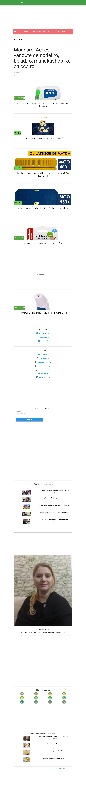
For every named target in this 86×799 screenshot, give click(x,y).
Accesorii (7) (44, 354)
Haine (27, 36)
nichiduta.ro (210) (44, 337)
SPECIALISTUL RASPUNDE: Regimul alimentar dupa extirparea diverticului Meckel (43, 632)
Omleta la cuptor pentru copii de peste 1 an (54, 758)
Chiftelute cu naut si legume (54, 744)
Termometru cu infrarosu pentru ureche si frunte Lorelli (43, 313)
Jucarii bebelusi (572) (44, 370)
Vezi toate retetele (62, 768)
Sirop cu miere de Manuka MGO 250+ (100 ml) (43, 138)
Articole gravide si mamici (22, 31)
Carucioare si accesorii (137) (44, 366)
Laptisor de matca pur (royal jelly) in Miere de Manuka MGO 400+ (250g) (43, 174)
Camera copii (46, 31)
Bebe (65, 31)
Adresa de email (19, 411)
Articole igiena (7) (44, 358)
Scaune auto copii (36, 31)
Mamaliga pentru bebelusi (55, 751)
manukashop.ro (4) (44, 333)
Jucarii (18, 36)
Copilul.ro (18, 2)
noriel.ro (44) (44, 341)
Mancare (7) (44, 373)
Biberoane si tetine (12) (44, 362)
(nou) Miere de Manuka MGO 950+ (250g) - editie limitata (43, 208)
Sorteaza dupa (17, 72)
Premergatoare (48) (44, 377)
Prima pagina (17, 39)
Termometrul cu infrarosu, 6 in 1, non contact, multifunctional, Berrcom (43, 104)
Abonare (29, 420)
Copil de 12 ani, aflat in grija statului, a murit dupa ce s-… (55, 512)
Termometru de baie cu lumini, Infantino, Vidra (43, 243)
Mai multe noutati (62, 530)
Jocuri (56, 31)
